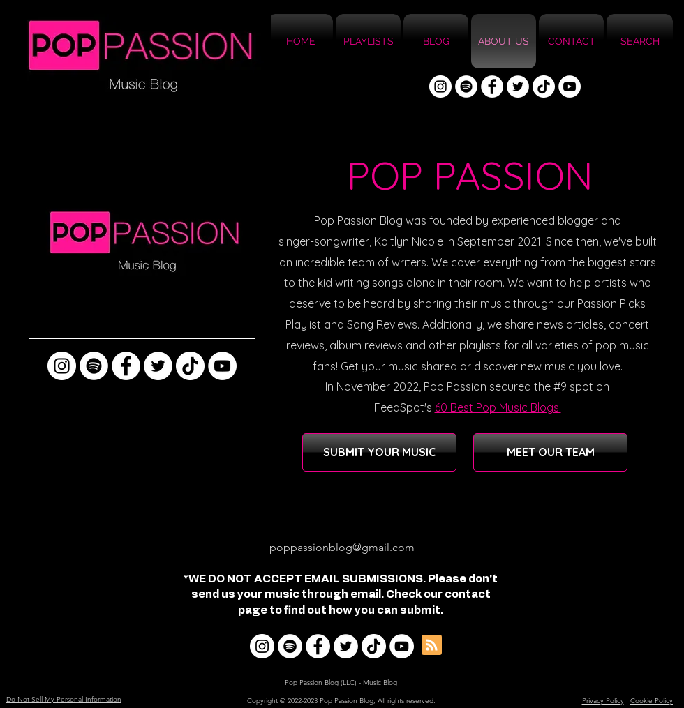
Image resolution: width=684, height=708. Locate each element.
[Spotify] (466, 86)
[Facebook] (492, 86)
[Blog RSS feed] (432, 645)
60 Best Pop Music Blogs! (498, 407)
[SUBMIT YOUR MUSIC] (379, 452)
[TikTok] (544, 86)
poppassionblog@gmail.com (342, 547)
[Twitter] (518, 86)
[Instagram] (440, 86)
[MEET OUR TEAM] (550, 452)
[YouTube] (569, 86)
